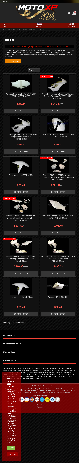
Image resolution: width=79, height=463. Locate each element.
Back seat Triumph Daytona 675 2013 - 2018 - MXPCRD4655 (58, 217)
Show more (13, 61)
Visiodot (40, 407)
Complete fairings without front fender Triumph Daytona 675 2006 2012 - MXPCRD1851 (58, 96)
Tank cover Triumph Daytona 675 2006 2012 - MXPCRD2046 (58, 135)
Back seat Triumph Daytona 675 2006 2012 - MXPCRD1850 (21, 95)
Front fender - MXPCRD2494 (21, 175)
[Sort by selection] (34, 70)
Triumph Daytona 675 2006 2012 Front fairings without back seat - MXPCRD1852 (21, 136)
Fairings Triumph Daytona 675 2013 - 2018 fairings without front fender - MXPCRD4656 (21, 258)
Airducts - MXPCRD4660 (58, 297)
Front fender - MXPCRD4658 (21, 297)
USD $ (71, 25)
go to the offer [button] (21, 111)
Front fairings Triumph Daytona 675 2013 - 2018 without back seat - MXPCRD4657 (58, 258)
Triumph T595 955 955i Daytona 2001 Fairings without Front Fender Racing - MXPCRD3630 (58, 177)
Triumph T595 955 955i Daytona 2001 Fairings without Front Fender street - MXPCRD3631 (21, 218)
